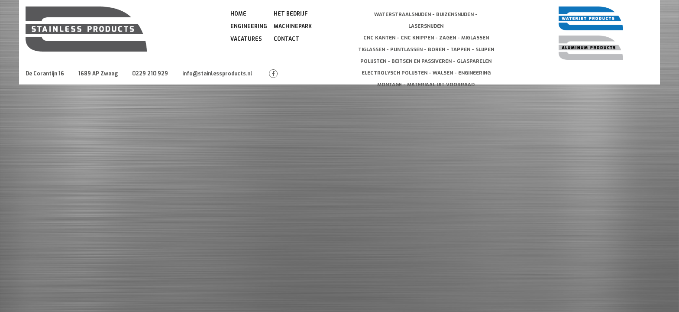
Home (238, 13)
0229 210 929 (150, 73)
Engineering (248, 26)
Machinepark (293, 26)
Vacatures (246, 39)
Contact (286, 39)
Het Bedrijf (291, 13)
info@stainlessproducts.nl (217, 73)
